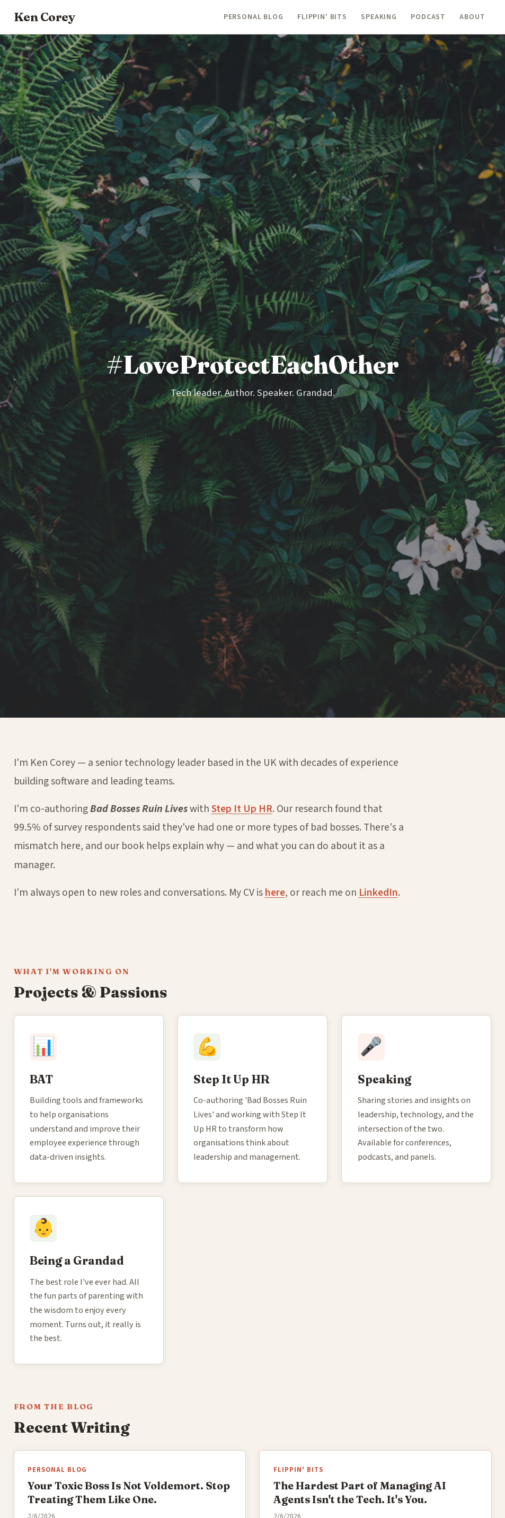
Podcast (428, 17)
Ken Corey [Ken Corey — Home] (44, 17)
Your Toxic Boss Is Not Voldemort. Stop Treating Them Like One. (129, 1492)
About (472, 17)
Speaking (379, 17)
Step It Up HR (241, 808)
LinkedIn (378, 892)
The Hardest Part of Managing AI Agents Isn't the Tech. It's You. (359, 1492)
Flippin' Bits (322, 17)
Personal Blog (253, 17)
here (275, 892)
